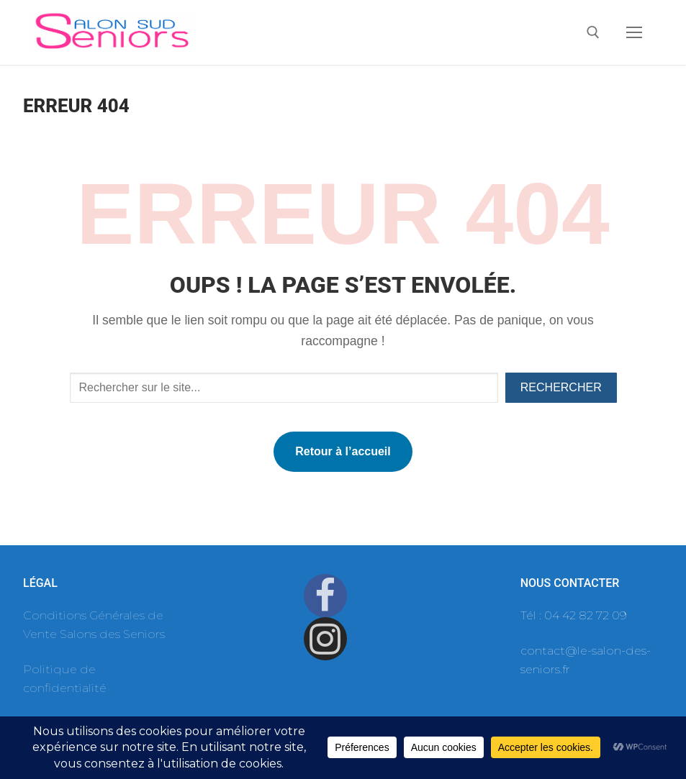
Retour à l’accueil (343, 451)
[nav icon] (634, 32)
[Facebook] (325, 595)
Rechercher (561, 387)
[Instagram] (325, 638)
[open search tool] (593, 32)
